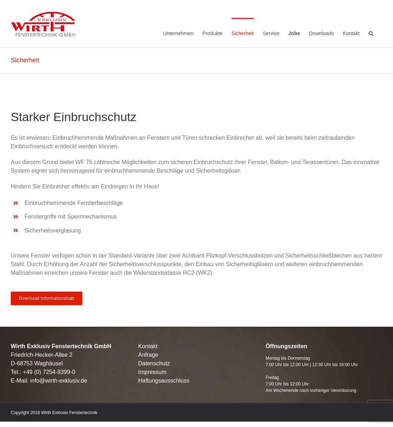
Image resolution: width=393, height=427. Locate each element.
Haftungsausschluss (163, 381)
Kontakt (147, 346)
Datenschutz (154, 363)
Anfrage (148, 355)
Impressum (152, 372)
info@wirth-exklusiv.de (58, 381)
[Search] (371, 32)
